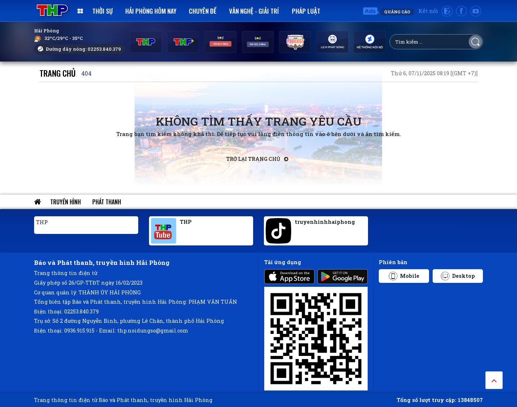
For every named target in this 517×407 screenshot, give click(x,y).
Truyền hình (65, 202)
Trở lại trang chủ (257, 158)
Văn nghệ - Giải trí (254, 10)
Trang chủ (57, 73)
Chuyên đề (202, 10)
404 (86, 73)
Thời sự (102, 10)
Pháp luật (306, 10)
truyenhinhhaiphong (325, 221)
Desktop (458, 276)
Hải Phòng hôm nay (150, 10)
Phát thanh (106, 202)
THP (42, 222)
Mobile (404, 276)
